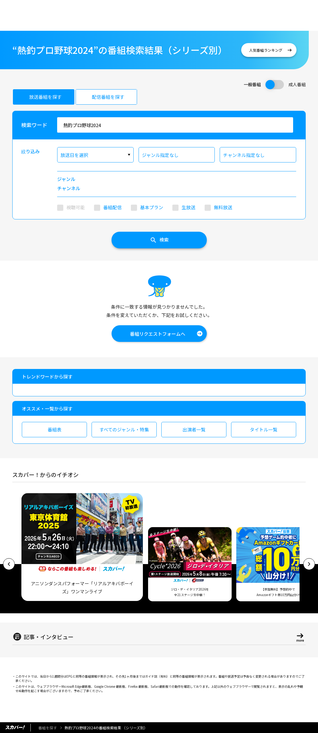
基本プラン (151, 207)
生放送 (188, 207)
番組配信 (112, 207)
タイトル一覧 (263, 429)
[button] (9, 564)
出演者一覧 (194, 429)
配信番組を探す (108, 97)
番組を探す (47, 727)
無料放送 (223, 207)
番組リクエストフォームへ (157, 333)
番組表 (54, 429)
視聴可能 (75, 207)
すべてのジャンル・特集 (124, 429)
